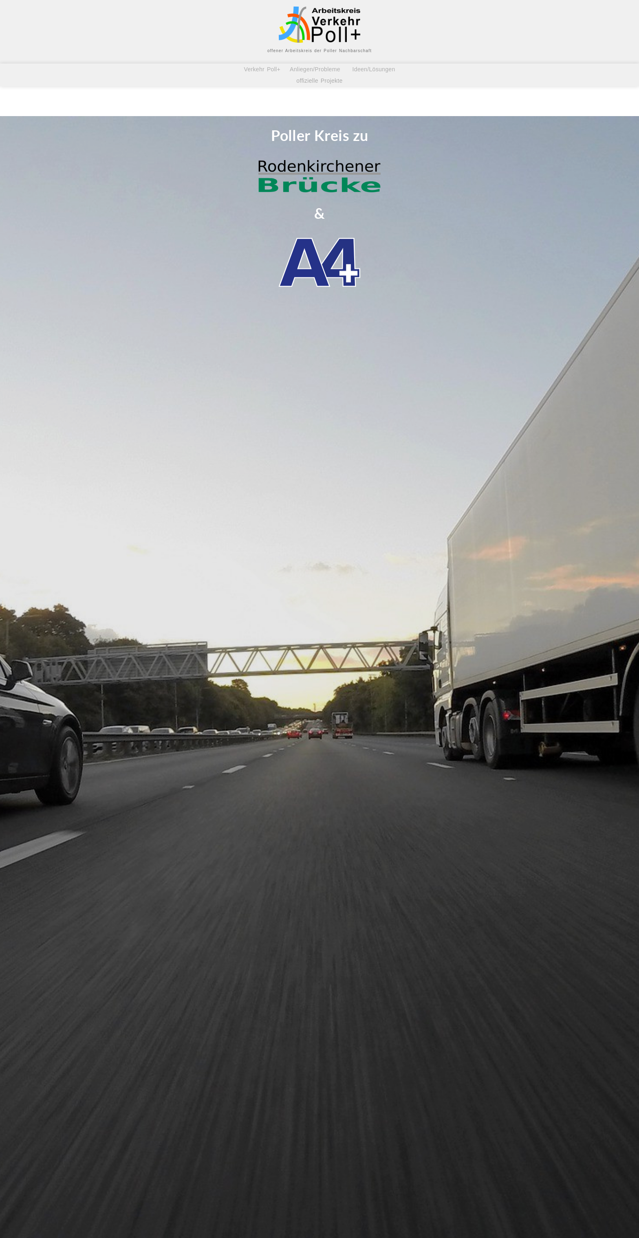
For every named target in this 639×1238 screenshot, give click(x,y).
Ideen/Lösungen (372, 69)
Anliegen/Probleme (315, 69)
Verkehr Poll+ (264, 69)
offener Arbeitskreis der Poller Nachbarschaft (319, 50)
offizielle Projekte (319, 80)
